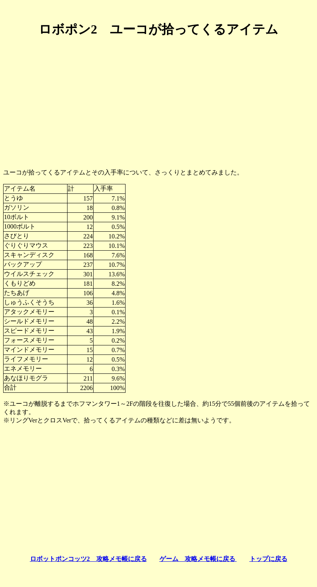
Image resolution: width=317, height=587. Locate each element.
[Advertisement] (158, 100)
